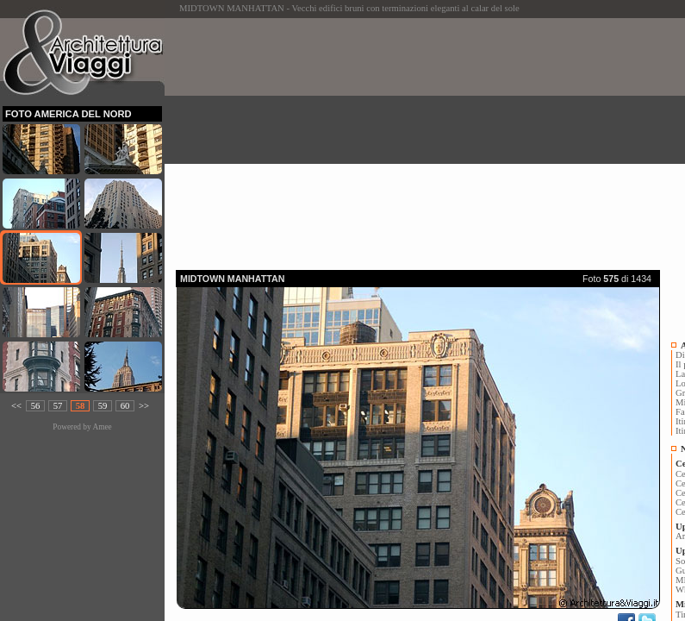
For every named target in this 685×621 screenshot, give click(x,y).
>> (144, 406)
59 (103, 406)
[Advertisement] (430, 139)
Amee (101, 427)
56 (35, 406)
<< (16, 406)
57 (58, 406)
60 (125, 406)
